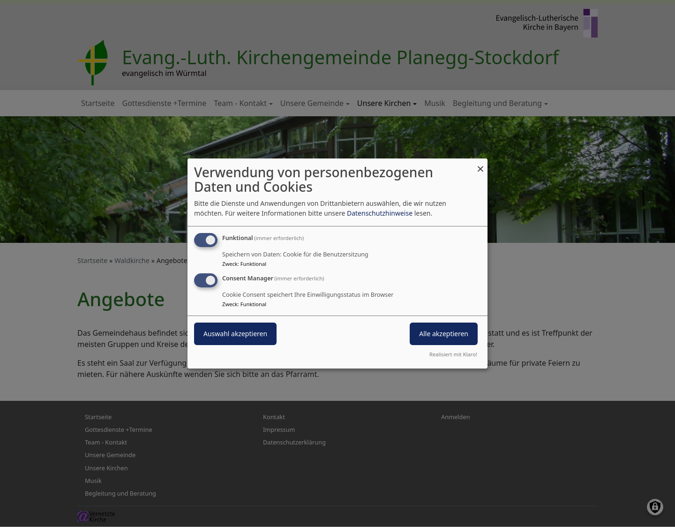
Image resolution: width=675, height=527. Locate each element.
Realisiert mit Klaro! (453, 354)
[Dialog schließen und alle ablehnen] (480, 164)
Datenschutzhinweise (379, 213)
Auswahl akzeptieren (235, 333)
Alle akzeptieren (443, 333)
